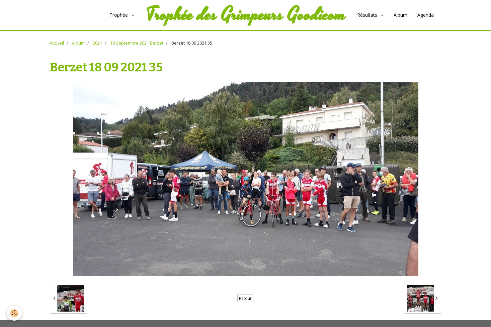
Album (400, 15)
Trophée (119, 15)
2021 (97, 43)
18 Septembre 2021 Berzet (136, 43)
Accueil (57, 43)
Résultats (368, 15)
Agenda (425, 15)
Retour (245, 298)
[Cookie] (14, 313)
